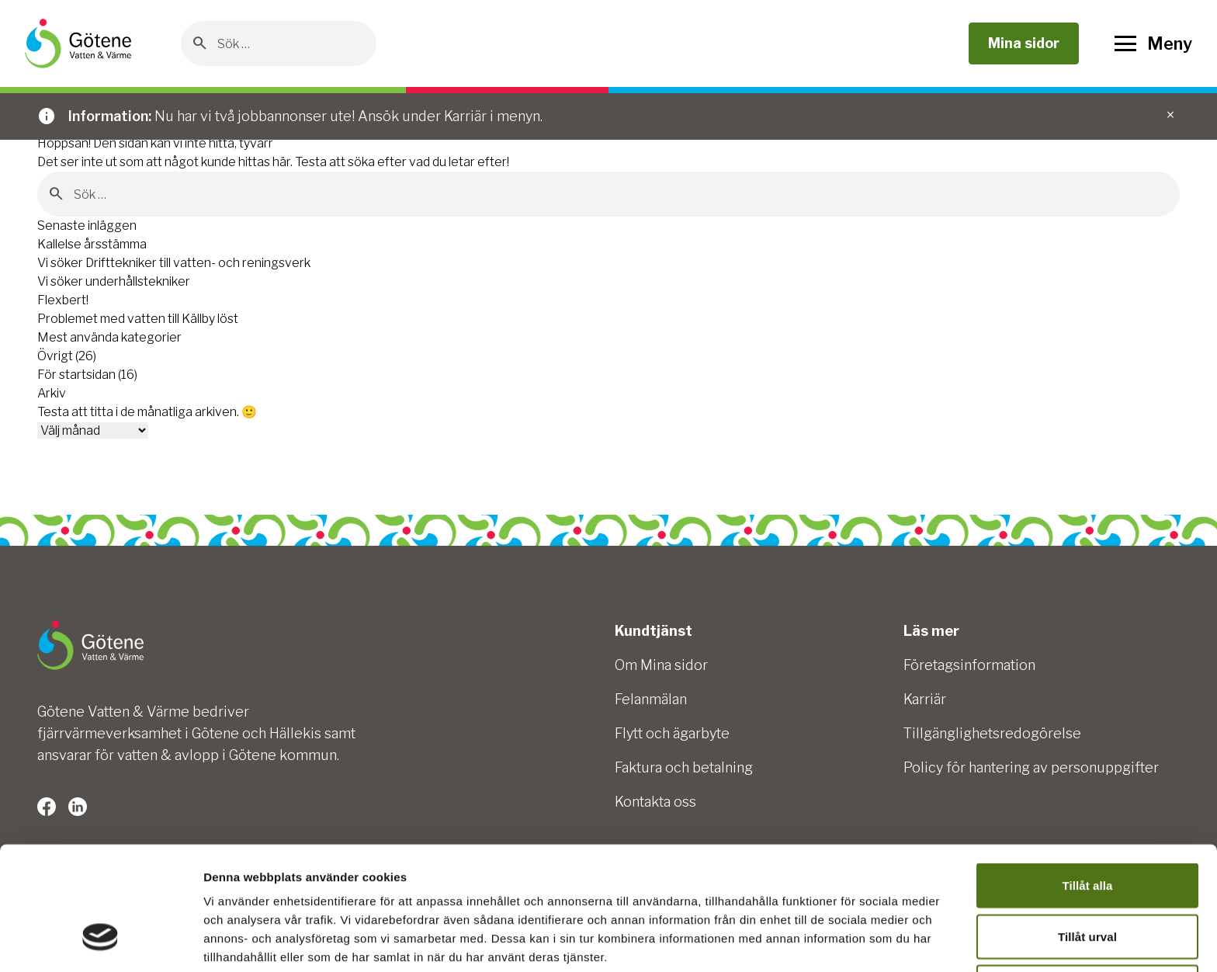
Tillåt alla (1087, 780)
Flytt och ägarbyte (672, 733)
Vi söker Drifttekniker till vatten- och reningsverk (173, 262)
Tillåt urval (1087, 831)
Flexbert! (62, 300)
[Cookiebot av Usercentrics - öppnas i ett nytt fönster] (100, 941)
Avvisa (1087, 882)
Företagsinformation (969, 665)
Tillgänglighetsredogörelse (992, 733)
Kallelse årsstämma (92, 244)
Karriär (924, 699)
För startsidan (76, 374)
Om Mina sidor (661, 665)
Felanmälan (651, 699)
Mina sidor (1023, 43)
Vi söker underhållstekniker (113, 281)
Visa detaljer (843, 941)
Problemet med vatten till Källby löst (137, 318)
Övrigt (55, 356)
